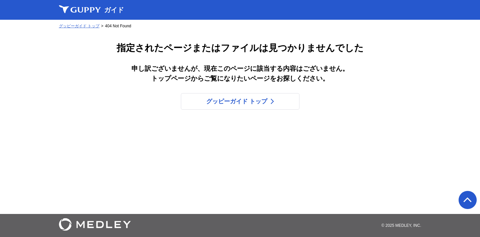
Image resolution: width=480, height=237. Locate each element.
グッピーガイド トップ (79, 26)
